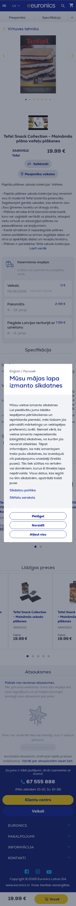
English (15, 371)
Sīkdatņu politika (23, 490)
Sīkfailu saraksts (22, 498)
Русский (29, 371)
